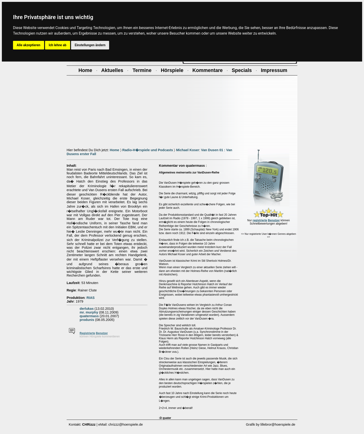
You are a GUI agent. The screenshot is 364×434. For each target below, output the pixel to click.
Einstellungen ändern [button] (90, 45)
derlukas (87, 308)
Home (114, 150)
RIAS (91, 298)
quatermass (89, 316)
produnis (87, 320)
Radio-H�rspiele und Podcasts (147, 150)
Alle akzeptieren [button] (28, 45)
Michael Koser (187, 150)
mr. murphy (89, 312)
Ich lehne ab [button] (57, 45)
